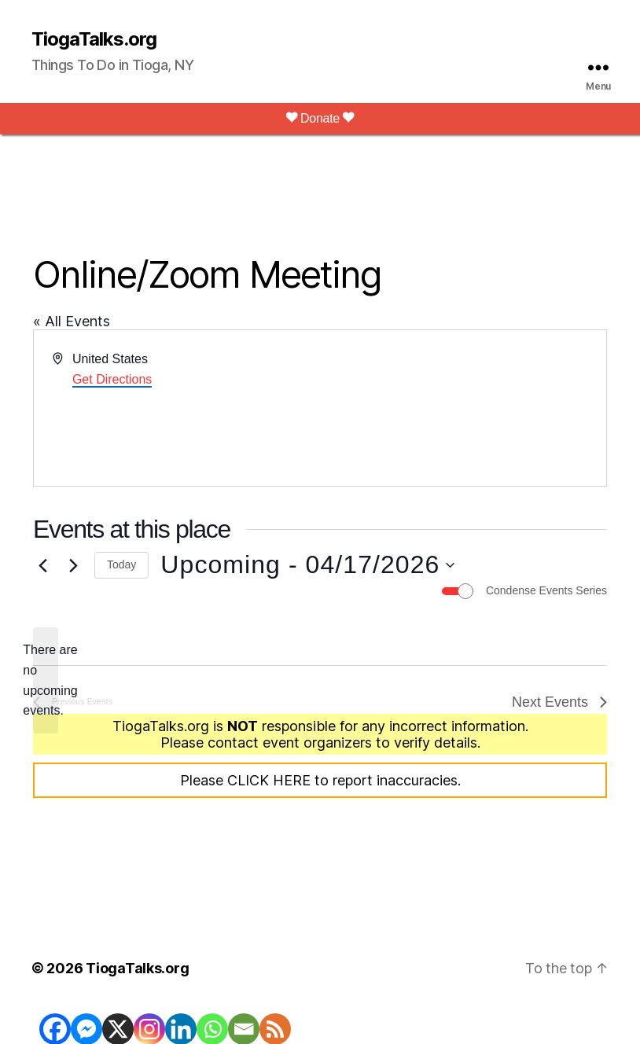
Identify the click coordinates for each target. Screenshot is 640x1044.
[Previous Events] (42, 565)
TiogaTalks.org (93, 39)
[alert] (45, 680)
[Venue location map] (462, 408)
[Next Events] (73, 565)
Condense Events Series (546, 590)
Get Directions (112, 379)
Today (121, 564)
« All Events (71, 321)
